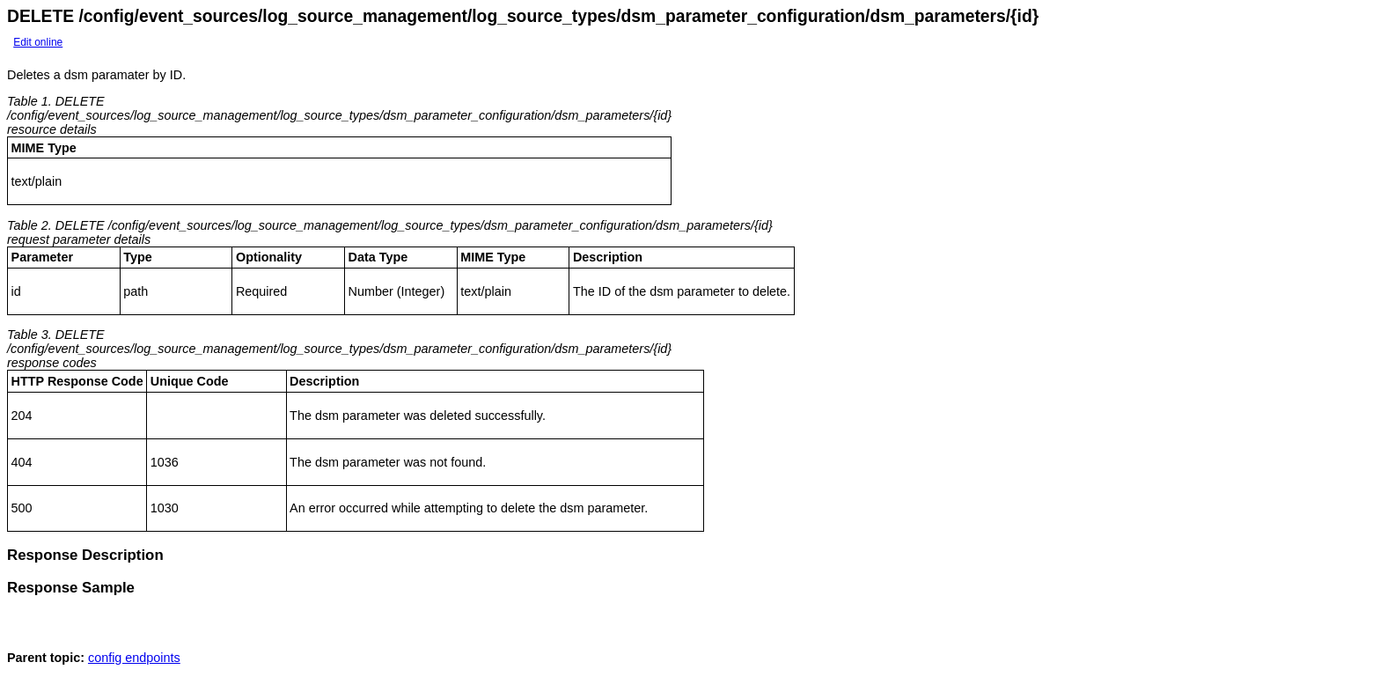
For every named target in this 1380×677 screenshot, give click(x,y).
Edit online (37, 42)
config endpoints (134, 663)
